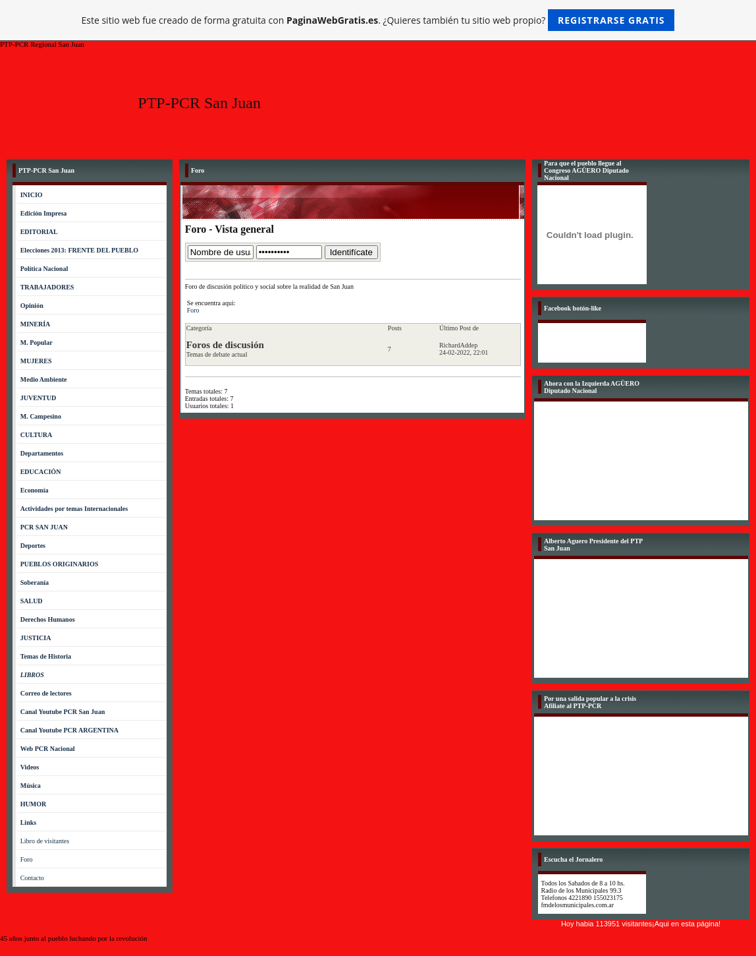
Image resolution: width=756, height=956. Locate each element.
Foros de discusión (225, 345)
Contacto (32, 877)
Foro (26, 859)
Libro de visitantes (44, 841)
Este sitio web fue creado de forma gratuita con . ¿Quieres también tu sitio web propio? (378, 20)
